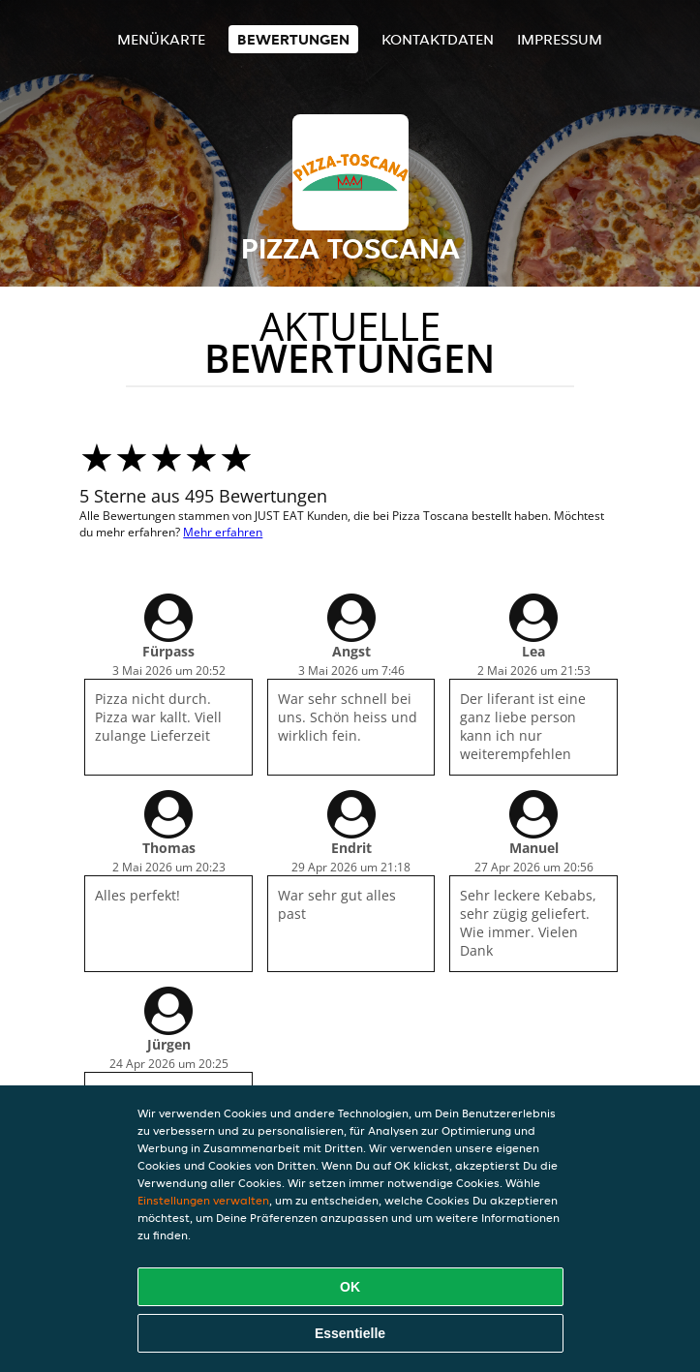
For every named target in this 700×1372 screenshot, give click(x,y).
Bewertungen (293, 39)
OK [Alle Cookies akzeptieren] (350, 1287)
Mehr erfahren (222, 532)
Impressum (559, 39)
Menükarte (161, 39)
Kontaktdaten (437, 39)
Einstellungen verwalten (203, 1200)
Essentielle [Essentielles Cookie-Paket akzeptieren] (350, 1333)
